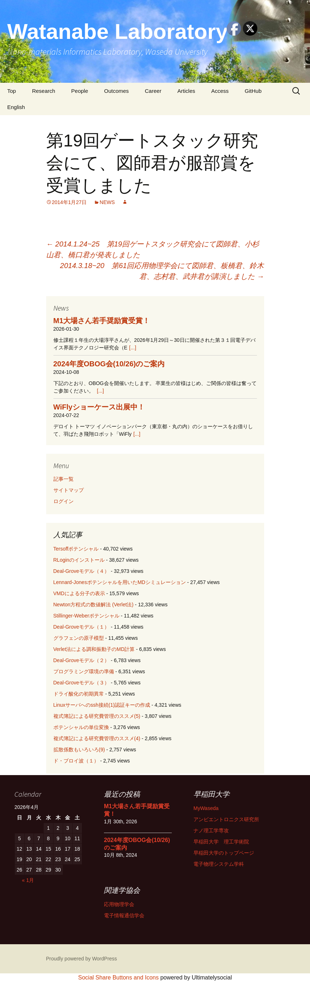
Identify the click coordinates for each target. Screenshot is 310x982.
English (16, 107)
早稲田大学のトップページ (223, 853)
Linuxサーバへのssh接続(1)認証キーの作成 (101, 705)
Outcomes (116, 91)
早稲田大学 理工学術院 (221, 842)
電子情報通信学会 (124, 915)
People (79, 91)
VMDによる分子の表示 (79, 593)
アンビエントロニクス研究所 (226, 819)
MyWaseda (206, 808)
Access (219, 91)
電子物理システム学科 (218, 864)
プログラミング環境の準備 (83, 671)
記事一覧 (63, 479)
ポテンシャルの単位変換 (81, 727)
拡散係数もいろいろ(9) (79, 749)
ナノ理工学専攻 (211, 830)
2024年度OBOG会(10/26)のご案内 (109, 364)
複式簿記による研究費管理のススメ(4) (96, 738)
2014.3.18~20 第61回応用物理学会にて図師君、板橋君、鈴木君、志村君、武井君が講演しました (162, 271)
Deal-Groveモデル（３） (81, 682)
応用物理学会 (119, 904)
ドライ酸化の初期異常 (78, 694)
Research (43, 91)
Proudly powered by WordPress (81, 958)
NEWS (107, 202)
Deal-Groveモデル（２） (81, 660)
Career (153, 91)
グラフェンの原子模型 (78, 638)
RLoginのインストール (79, 560)
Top (11, 91)
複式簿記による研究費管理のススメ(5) (96, 716)
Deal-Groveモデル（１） (81, 627)
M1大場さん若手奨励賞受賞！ (101, 321)
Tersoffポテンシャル (76, 549)
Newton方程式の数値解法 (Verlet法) (93, 604)
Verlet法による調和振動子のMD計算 (94, 649)
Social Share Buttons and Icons (118, 977)
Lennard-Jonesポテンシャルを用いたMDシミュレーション (119, 582)
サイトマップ (68, 490)
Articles (186, 91)
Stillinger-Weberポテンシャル (86, 616)
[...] (132, 347)
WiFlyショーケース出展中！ (99, 407)
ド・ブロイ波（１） (76, 761)
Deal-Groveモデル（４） (81, 571)
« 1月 (28, 880)
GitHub (253, 91)
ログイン (63, 501)
